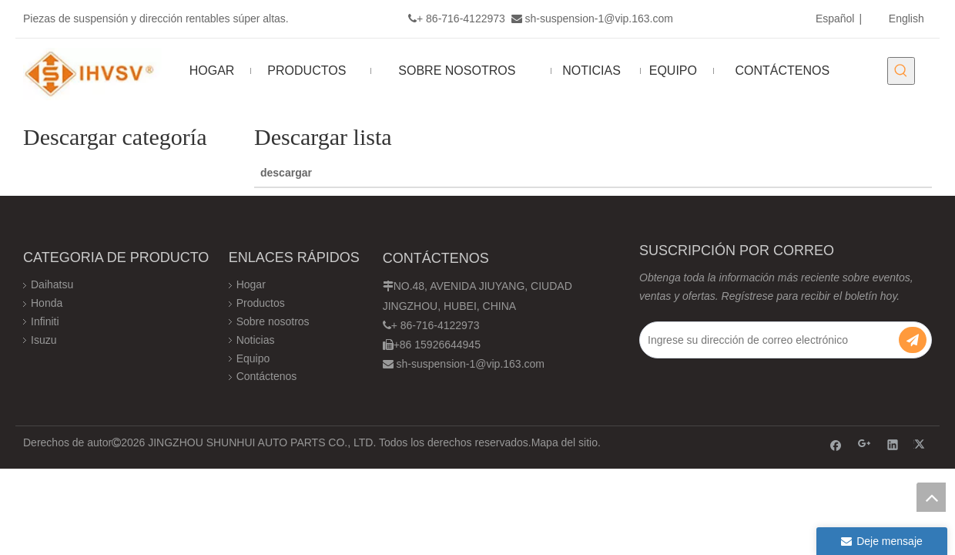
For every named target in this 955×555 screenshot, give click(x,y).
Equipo (253, 358)
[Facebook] (836, 444)
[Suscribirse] (913, 340)
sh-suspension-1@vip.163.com (599, 18)
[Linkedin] (893, 444)
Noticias (255, 340)
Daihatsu (52, 284)
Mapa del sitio (564, 442)
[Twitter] (921, 444)
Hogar (251, 284)
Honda (46, 303)
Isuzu (43, 340)
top (931, 497)
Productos (260, 303)
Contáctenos (266, 376)
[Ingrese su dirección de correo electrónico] (771, 340)
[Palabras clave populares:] (901, 71)
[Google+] (864, 444)
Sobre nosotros (273, 321)
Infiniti (45, 321)
